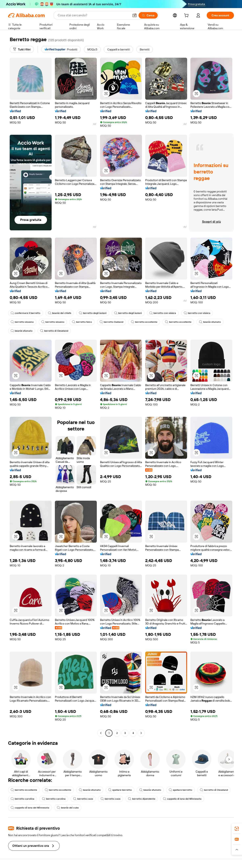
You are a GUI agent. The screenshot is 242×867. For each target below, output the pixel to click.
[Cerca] (148, 15)
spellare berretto (120, 790)
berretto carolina (22, 798)
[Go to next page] (141, 733)
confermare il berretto (25, 313)
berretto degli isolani (92, 313)
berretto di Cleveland (54, 330)
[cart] (187, 16)
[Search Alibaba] (93, 15)
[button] (134, 15)
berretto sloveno (22, 322)
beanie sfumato (210, 322)
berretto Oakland (111, 322)
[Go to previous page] (100, 733)
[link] (237, 828)
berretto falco (82, 322)
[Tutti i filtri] (22, 49)
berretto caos (83, 798)
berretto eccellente (144, 322)
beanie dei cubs (68, 807)
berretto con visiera (162, 313)
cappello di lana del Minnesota (182, 798)
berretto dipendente (141, 798)
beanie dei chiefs (59, 313)
